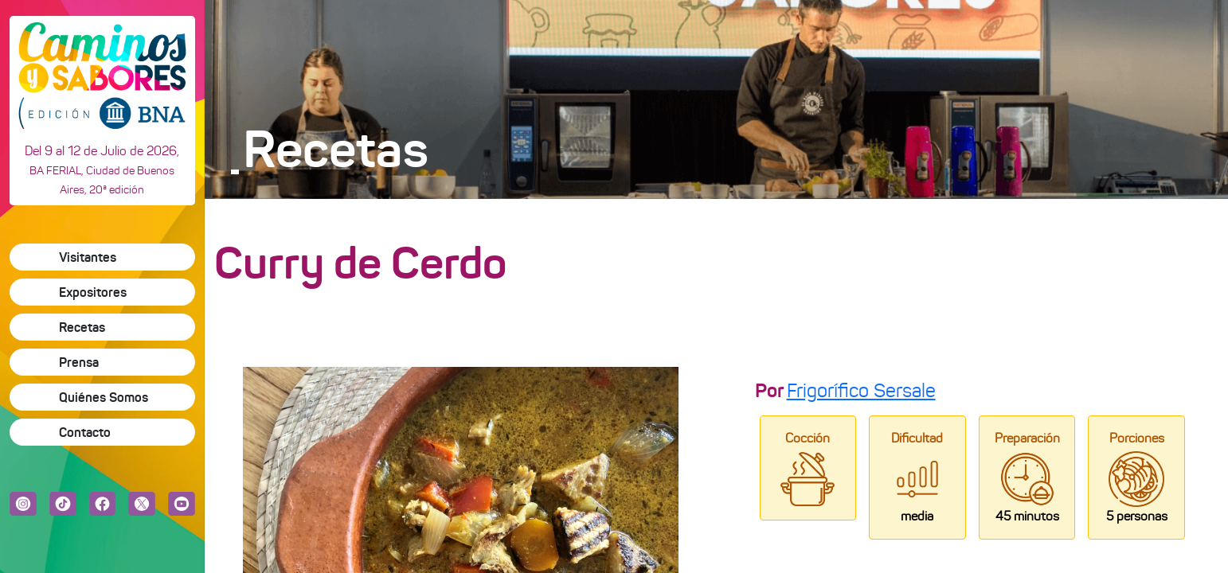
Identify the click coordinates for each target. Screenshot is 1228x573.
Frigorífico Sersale (861, 391)
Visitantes (87, 257)
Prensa (79, 362)
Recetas (82, 327)
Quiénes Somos (103, 397)
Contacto (85, 432)
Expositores (93, 292)
